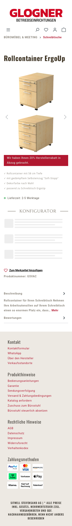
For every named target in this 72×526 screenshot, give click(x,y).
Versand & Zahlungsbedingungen (29, 395)
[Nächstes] (65, 117)
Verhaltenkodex (18, 448)
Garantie (13, 385)
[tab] (35, 302)
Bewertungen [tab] (35, 318)
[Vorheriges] (7, 117)
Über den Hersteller (21, 358)
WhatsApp (14, 353)
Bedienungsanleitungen (23, 380)
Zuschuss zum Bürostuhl (24, 405)
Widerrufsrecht (17, 443)
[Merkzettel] (46, 29)
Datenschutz (16, 433)
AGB (10, 428)
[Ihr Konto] (54, 29)
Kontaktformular (19, 348)
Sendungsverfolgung (21, 390)
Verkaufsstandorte (20, 363)
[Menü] (8, 29)
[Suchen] (37, 29)
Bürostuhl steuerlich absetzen (27, 410)
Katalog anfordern (20, 400)
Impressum (15, 438)
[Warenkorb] (63, 29)
